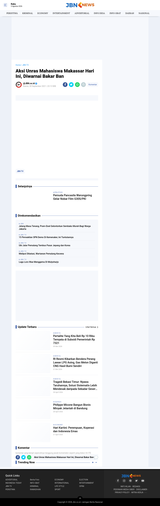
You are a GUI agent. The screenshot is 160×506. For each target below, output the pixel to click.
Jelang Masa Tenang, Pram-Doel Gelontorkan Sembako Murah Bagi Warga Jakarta (55, 227)
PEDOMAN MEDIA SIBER (123, 489)
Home (18, 65)
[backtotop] (80, 499)
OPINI (81, 486)
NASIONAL (144, 13)
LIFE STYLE (59, 486)
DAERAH (129, 13)
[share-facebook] (65, 84)
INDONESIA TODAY (13, 483)
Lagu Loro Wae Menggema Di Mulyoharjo (39, 262)
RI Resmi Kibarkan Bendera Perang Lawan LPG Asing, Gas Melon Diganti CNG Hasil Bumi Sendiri (75, 362)
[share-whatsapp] (77, 84)
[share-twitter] (71, 84)
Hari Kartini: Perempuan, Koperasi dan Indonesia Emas (73, 429)
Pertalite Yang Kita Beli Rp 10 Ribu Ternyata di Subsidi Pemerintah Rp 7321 (74, 339)
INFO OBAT (115, 13)
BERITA (58, 333)
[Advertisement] (80, 38)
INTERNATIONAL (62, 483)
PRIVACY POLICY (122, 492)
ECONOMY (42, 13)
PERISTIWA (12, 13)
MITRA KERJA (137, 492)
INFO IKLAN (126, 486)
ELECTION (83, 480)
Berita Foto (34, 480)
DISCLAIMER (141, 489)
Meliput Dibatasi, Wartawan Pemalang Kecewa (41, 253)
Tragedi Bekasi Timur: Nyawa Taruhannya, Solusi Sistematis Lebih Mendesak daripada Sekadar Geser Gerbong (75, 385)
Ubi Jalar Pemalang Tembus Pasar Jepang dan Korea (44, 245)
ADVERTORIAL (82, 13)
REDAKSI (136, 486)
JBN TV (20, 171)
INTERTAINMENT (61, 13)
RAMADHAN (35, 489)
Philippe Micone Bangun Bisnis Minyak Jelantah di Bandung (72, 406)
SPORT (57, 489)
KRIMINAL (27, 13)
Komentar (93, 84)
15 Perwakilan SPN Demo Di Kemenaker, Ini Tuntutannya (46, 237)
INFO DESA (99, 13)
